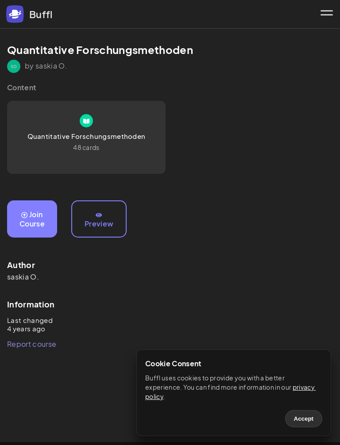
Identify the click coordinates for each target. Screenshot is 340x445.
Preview (99, 220)
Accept (303, 418)
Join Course (32, 219)
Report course (31, 344)
